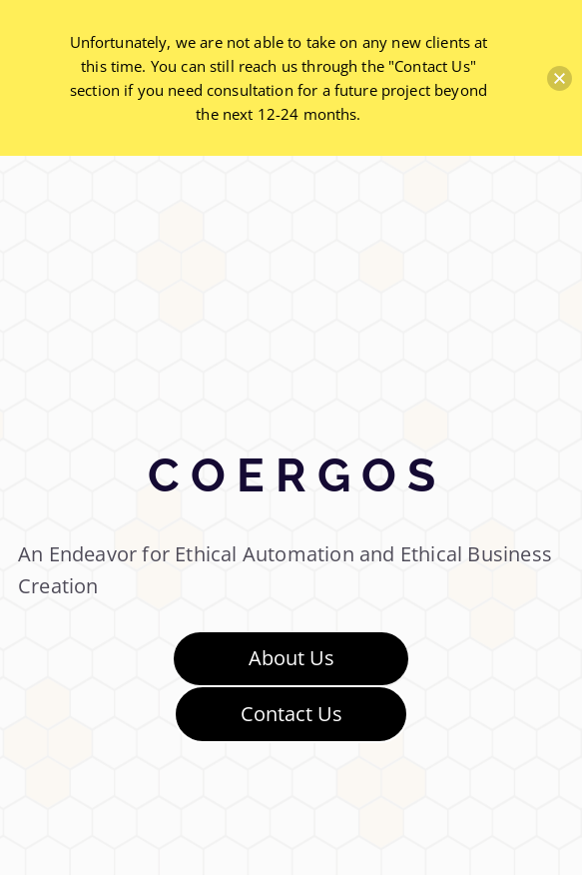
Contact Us (291, 713)
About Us (291, 657)
